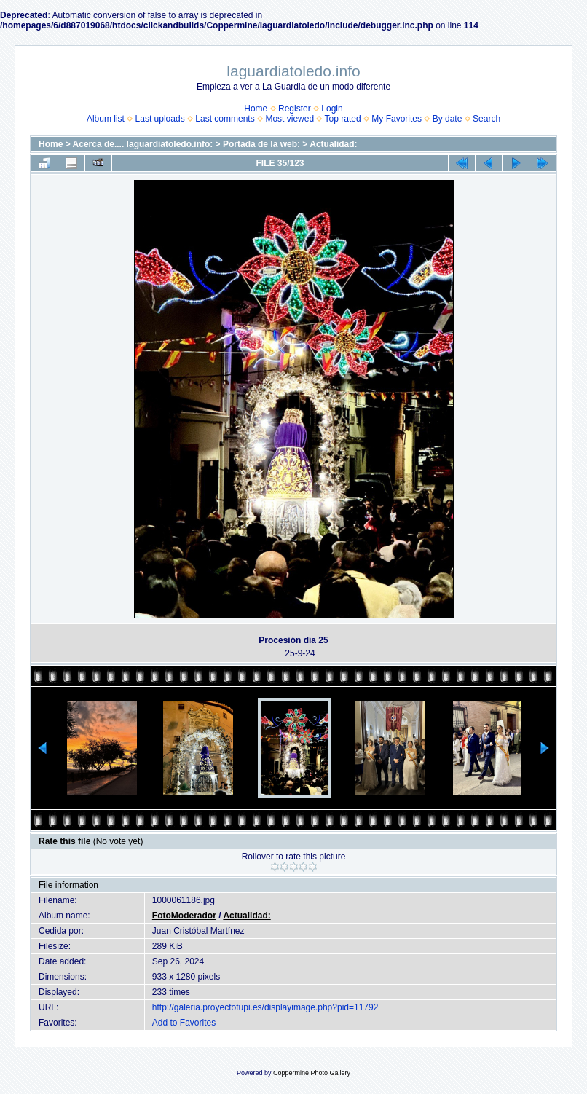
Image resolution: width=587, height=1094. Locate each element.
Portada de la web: (261, 144)
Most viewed (289, 119)
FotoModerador (184, 915)
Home (255, 108)
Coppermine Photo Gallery (311, 1073)
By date (447, 119)
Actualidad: (333, 144)
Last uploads (160, 119)
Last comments (224, 119)
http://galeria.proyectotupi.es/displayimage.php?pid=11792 (265, 1007)
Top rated (343, 119)
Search (486, 119)
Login (331, 108)
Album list (106, 119)
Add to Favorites (184, 1023)
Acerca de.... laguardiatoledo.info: (143, 144)
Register (294, 108)
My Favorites (396, 119)
